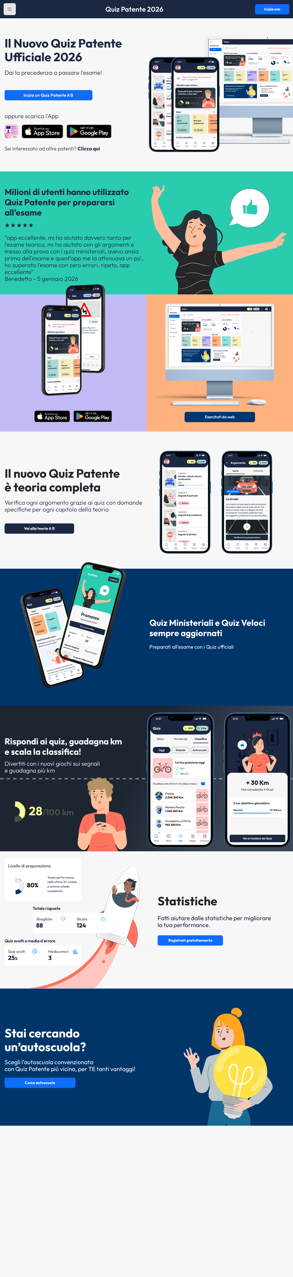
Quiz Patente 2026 (134, 9)
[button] (10, 9)
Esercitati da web (220, 416)
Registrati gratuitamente (190, 940)
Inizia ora (272, 9)
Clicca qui (89, 148)
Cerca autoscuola (40, 1082)
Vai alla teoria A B (39, 528)
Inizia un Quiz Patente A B (48, 95)
